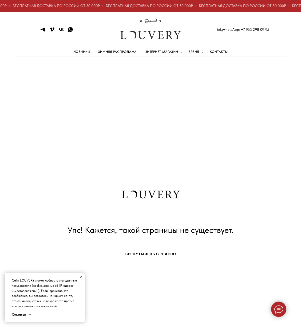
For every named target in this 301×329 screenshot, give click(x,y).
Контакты (219, 52)
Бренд (194, 52)
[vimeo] (52, 31)
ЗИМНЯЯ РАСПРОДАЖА (117, 52)
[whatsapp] (70, 31)
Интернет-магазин (162, 52)
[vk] (61, 31)
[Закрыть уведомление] (81, 276)
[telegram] (43, 31)
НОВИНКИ (81, 52)
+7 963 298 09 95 (255, 29)
